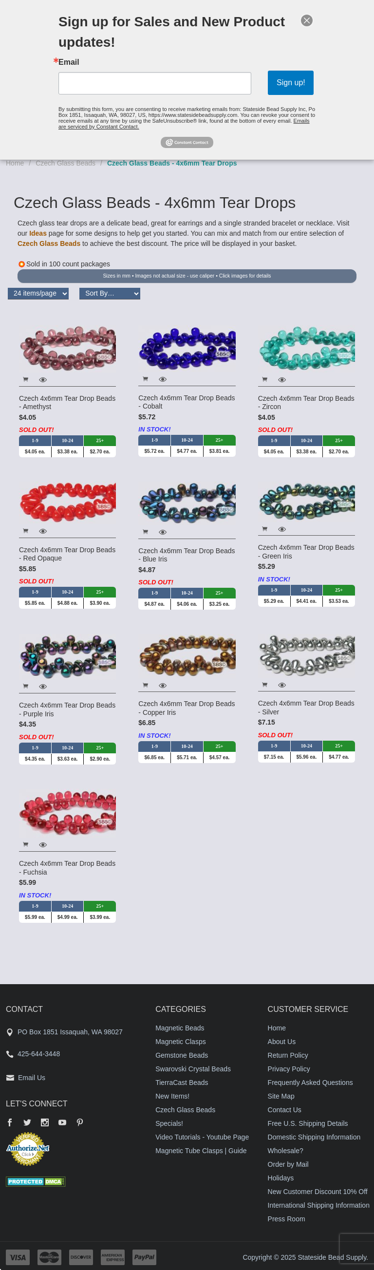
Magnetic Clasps (180, 1042)
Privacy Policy (289, 1069)
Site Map (281, 1096)
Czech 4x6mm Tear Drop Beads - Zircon (306, 402)
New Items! (172, 1096)
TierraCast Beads (181, 1082)
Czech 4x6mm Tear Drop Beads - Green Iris (306, 551)
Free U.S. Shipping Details (308, 1123)
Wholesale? (285, 1151)
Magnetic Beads (179, 1028)
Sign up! (291, 82)
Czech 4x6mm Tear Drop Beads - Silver (306, 707)
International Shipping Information (319, 1205)
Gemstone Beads (181, 1055)
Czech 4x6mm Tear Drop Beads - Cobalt (186, 402)
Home (15, 163)
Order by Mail (288, 1164)
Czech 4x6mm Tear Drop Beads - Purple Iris (67, 709)
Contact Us (284, 1110)
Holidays (281, 1178)
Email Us (31, 1078)
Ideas (38, 233)
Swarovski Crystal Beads (193, 1069)
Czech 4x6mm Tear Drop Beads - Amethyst (67, 402)
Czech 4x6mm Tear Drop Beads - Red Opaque (67, 554)
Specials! (169, 1123)
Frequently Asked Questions (310, 1082)
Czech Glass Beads (65, 163)
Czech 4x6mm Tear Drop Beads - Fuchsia (67, 867)
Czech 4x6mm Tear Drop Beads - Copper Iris (186, 708)
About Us (282, 1042)
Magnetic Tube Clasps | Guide (200, 1151)
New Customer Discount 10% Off (318, 1191)
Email (68, 62)
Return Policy (288, 1055)
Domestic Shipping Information (314, 1137)
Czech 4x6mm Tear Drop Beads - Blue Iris (186, 555)
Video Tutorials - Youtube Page (202, 1137)
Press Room (286, 1219)
